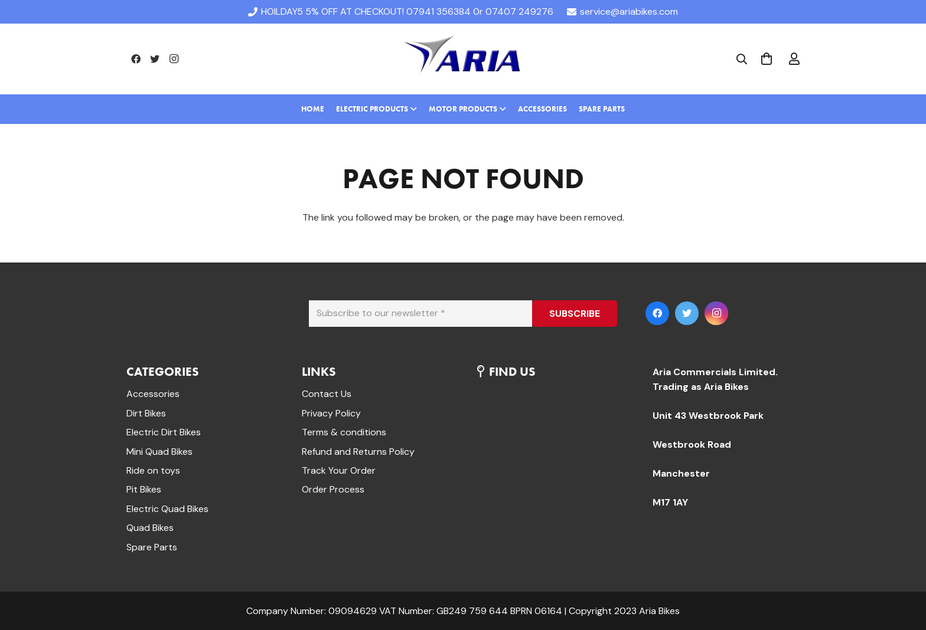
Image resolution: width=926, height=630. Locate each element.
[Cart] (767, 59)
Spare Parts (151, 547)
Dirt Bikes (146, 413)
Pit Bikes (143, 489)
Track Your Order (339, 470)
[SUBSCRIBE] (574, 313)
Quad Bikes (150, 527)
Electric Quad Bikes (167, 509)
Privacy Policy (331, 413)
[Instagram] (173, 59)
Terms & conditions (344, 432)
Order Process (333, 489)
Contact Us (326, 394)
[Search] (742, 59)
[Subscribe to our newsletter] (420, 313)
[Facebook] (135, 59)
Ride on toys (153, 470)
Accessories (153, 394)
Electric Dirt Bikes (163, 432)
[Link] (462, 58)
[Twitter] (154, 59)
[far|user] (794, 59)
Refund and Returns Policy (358, 451)
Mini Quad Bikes (159, 451)
